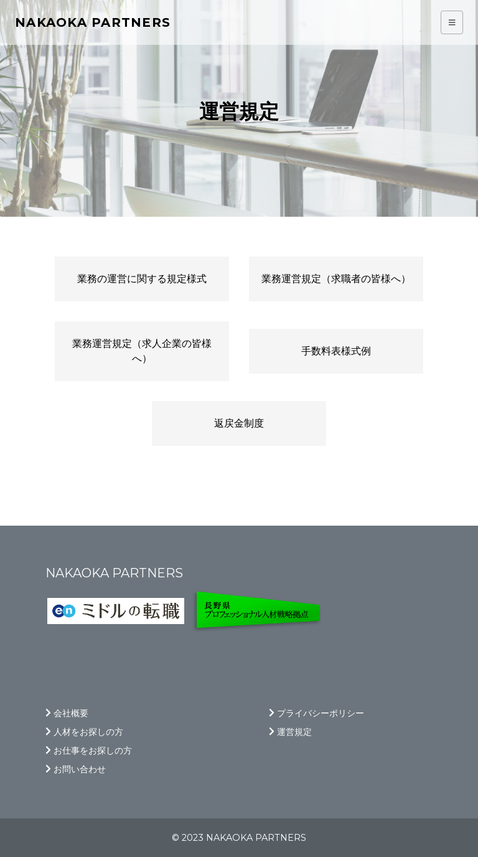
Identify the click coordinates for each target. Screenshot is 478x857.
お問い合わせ (75, 769)
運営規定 (290, 731)
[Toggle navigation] (452, 23)
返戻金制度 (239, 423)
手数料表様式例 (336, 351)
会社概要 (66, 713)
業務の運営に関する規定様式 (142, 279)
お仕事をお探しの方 (88, 750)
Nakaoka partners (93, 22)
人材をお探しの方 (84, 731)
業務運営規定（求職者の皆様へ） (336, 279)
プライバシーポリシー (316, 713)
